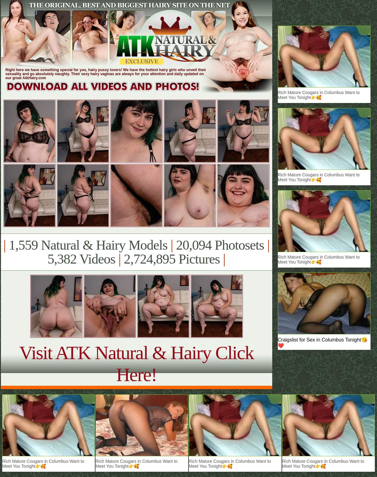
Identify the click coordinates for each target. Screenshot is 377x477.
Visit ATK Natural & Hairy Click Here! (136, 363)
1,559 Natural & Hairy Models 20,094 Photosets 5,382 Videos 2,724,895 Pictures (136, 252)
